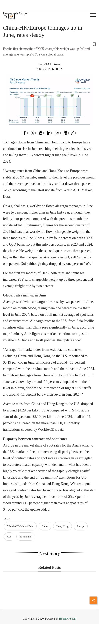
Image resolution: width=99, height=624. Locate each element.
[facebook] (25, 133)
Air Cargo (20, 13)
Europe (81, 526)
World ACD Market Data (20, 526)
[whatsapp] (41, 133)
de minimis (25, 536)
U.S (9, 536)
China (45, 526)
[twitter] (33, 133)
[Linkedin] (49, 133)
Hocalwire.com (67, 618)
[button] (49, 43)
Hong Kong (62, 526)
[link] (73, 133)
